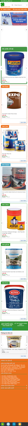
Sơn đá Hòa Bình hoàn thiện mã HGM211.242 (13, 271)
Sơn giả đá (5, 244)
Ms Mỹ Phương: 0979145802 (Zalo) (11, 379)
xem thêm (23, 122)
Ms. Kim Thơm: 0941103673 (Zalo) (11, 380)
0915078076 (24, 1)
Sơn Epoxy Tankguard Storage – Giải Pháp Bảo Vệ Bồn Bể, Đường (13, 232)
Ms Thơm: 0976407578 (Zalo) (9, 381)
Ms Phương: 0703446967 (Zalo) (10, 378)
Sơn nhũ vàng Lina (6, 153)
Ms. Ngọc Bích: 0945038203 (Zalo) (11, 382)
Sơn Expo (5, 86)
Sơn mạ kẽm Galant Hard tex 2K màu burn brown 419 (14, 192)
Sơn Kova (5, 283)
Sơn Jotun (5, 204)
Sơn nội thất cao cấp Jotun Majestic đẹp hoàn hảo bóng (14, 78)
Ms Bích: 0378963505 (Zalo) (9, 375)
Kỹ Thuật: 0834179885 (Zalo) (9, 383)
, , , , (13, 365)
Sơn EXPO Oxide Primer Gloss (9, 113)
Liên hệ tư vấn (7, 329)
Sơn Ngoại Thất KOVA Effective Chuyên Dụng (13, 310)
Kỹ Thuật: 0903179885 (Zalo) (9, 377)
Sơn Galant (5, 165)
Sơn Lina (5, 126)
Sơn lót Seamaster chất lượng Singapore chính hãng (14, 350)
